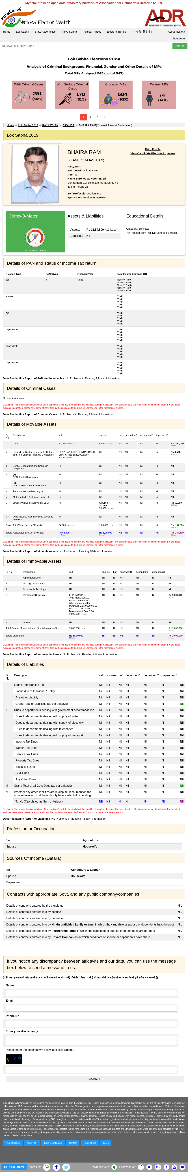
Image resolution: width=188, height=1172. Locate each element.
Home (6, 31)
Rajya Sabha (69, 31)
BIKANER (69, 125)
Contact (73, 1143)
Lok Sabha (22, 31)
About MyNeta (176, 31)
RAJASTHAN (50, 125)
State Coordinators (53, 1143)
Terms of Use (90, 1143)
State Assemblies (45, 31)
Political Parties (92, 31)
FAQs (106, 1143)
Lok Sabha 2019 (28, 125)
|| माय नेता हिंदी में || (142, 31)
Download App (99, 1167)
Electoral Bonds (116, 31)
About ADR (178, 38)
